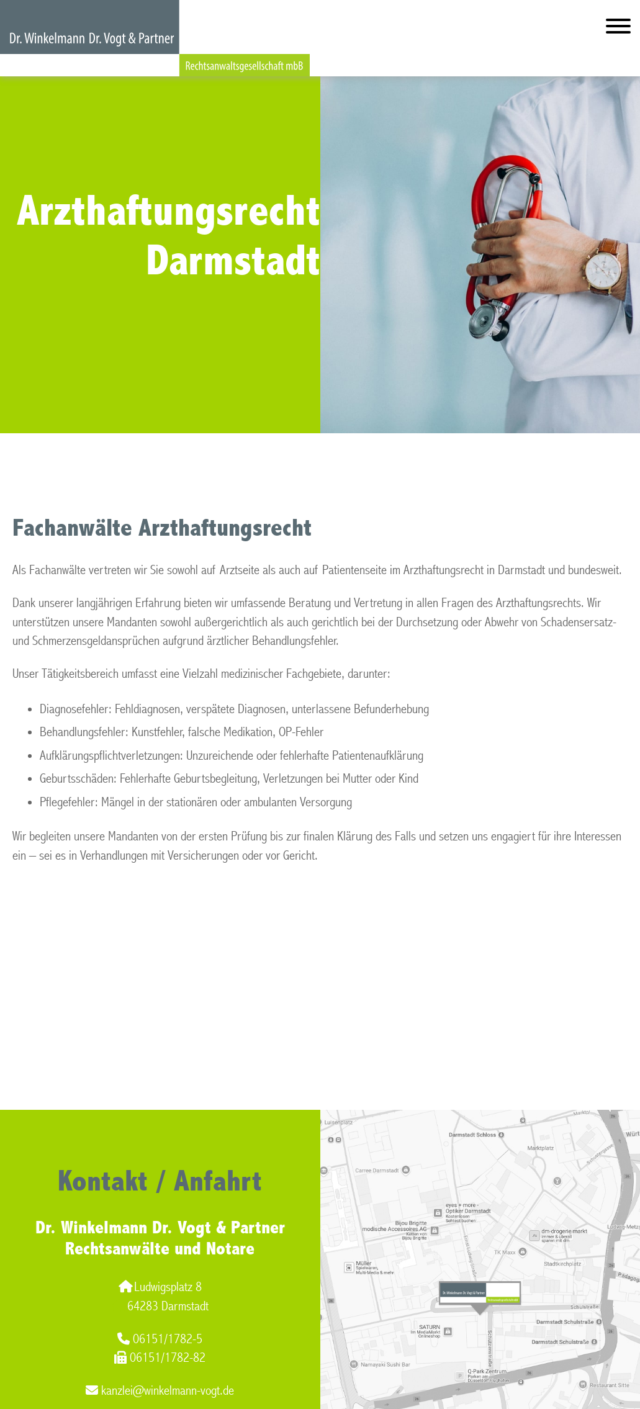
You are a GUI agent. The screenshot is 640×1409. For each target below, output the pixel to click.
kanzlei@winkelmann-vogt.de (160, 1390)
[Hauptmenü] (618, 28)
